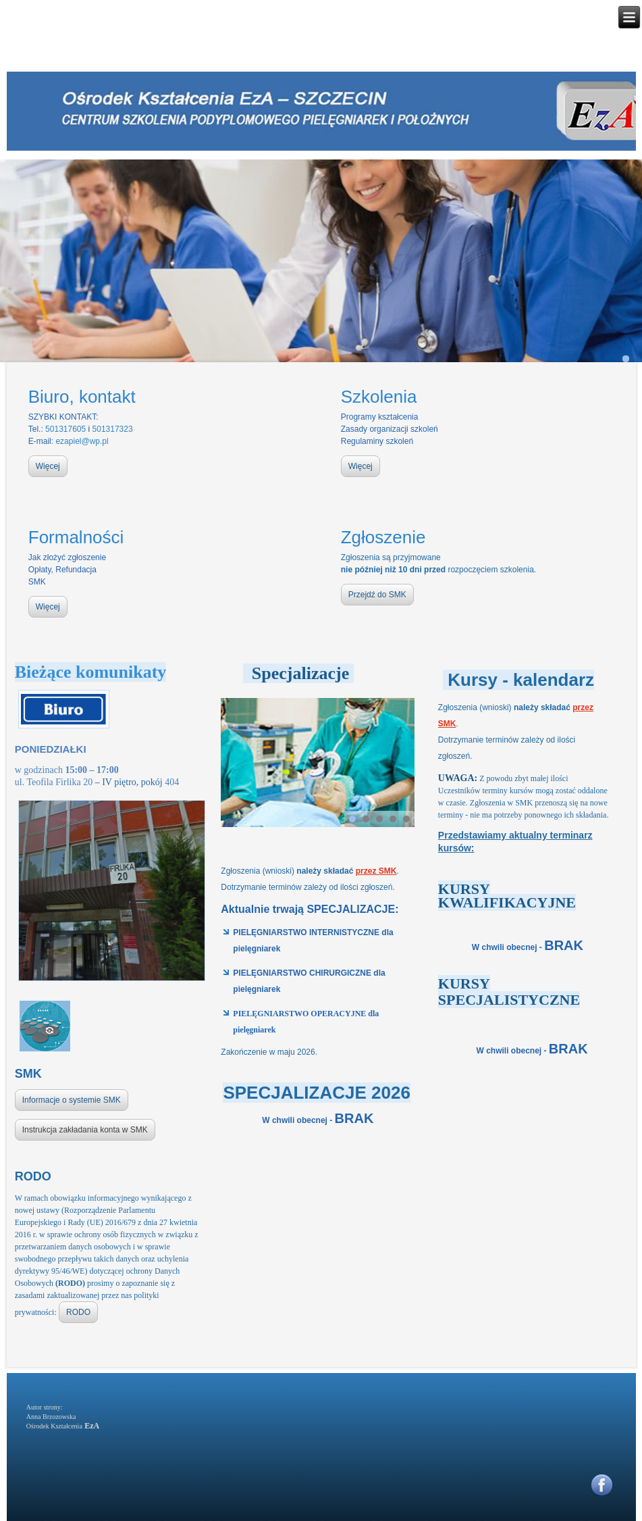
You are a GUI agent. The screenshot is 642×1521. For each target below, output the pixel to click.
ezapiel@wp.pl (81, 441)
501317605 (65, 429)
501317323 (112, 429)
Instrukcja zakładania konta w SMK (85, 1129)
